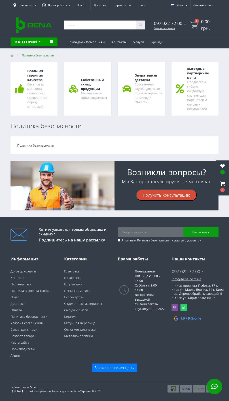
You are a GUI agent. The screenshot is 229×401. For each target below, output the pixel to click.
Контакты (119, 42)
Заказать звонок (164, 28)
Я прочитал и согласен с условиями (161, 240)
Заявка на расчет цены (114, 367)
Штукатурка (73, 284)
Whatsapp (183, 307)
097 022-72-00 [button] (188, 271)
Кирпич (70, 316)
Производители (23, 349)
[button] (222, 186)
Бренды (157, 42)
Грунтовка (72, 271)
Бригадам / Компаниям (86, 42)
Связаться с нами (24, 329)
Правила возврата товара (31, 291)
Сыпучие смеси (76, 310)
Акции (15, 355)
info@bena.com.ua (186, 279)
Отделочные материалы (83, 303)
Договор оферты (23, 271)
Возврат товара (23, 336)
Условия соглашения (27, 323)
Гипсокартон (74, 297)
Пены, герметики (77, 291)
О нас (142, 5)
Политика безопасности (153, 240)
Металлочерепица (78, 336)
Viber (174, 307)
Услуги (138, 42)
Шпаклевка (72, 278)
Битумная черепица (79, 323)
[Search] (140, 25)
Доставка (100, 5)
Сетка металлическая (80, 329)
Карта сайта (20, 342)
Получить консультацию (166, 195)
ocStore (32, 387)
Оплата (81, 5)
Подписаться (201, 232)
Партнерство (122, 5)
